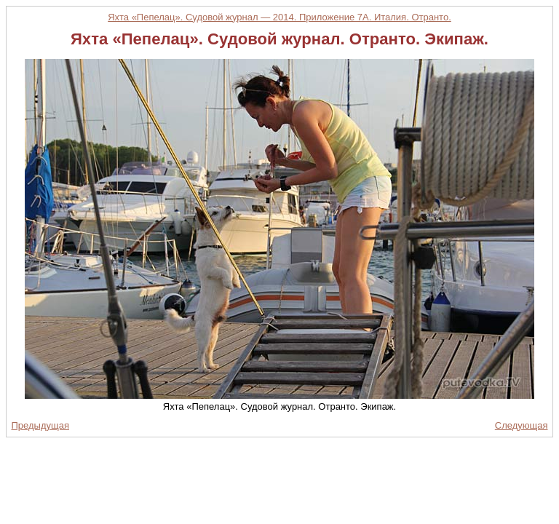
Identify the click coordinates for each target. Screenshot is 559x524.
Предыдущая (41, 425)
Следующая (521, 425)
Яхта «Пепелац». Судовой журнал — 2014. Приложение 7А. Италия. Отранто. (279, 17)
